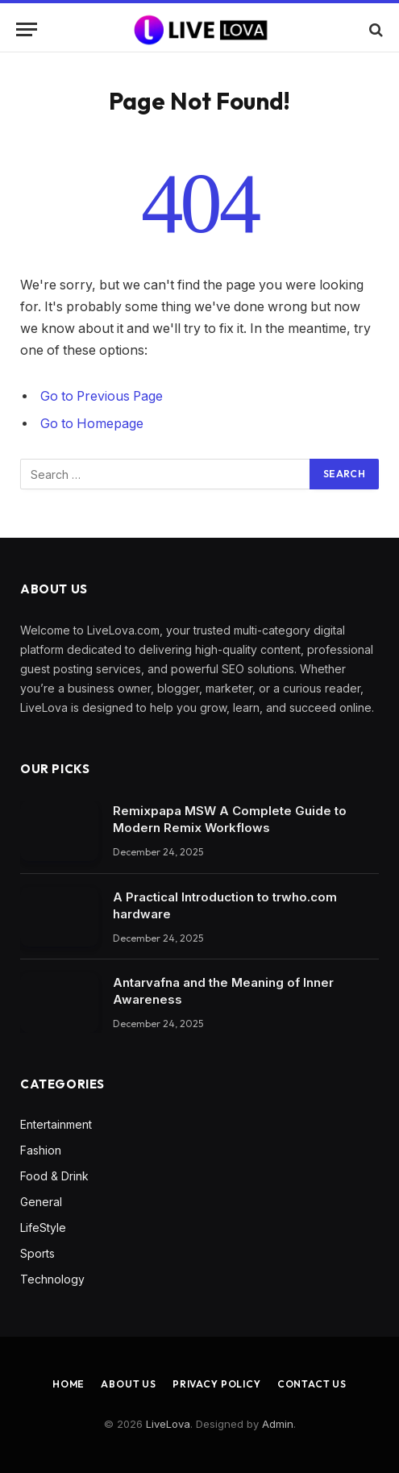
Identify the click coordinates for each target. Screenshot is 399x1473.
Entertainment (56, 1124)
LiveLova (168, 1423)
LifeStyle (43, 1227)
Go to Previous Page (101, 396)
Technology (52, 1279)
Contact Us (312, 1384)
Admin (277, 1423)
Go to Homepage (91, 423)
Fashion (40, 1150)
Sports (37, 1253)
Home (68, 1384)
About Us (128, 1384)
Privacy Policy (216, 1384)
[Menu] (26, 29)
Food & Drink (54, 1176)
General (41, 1202)
